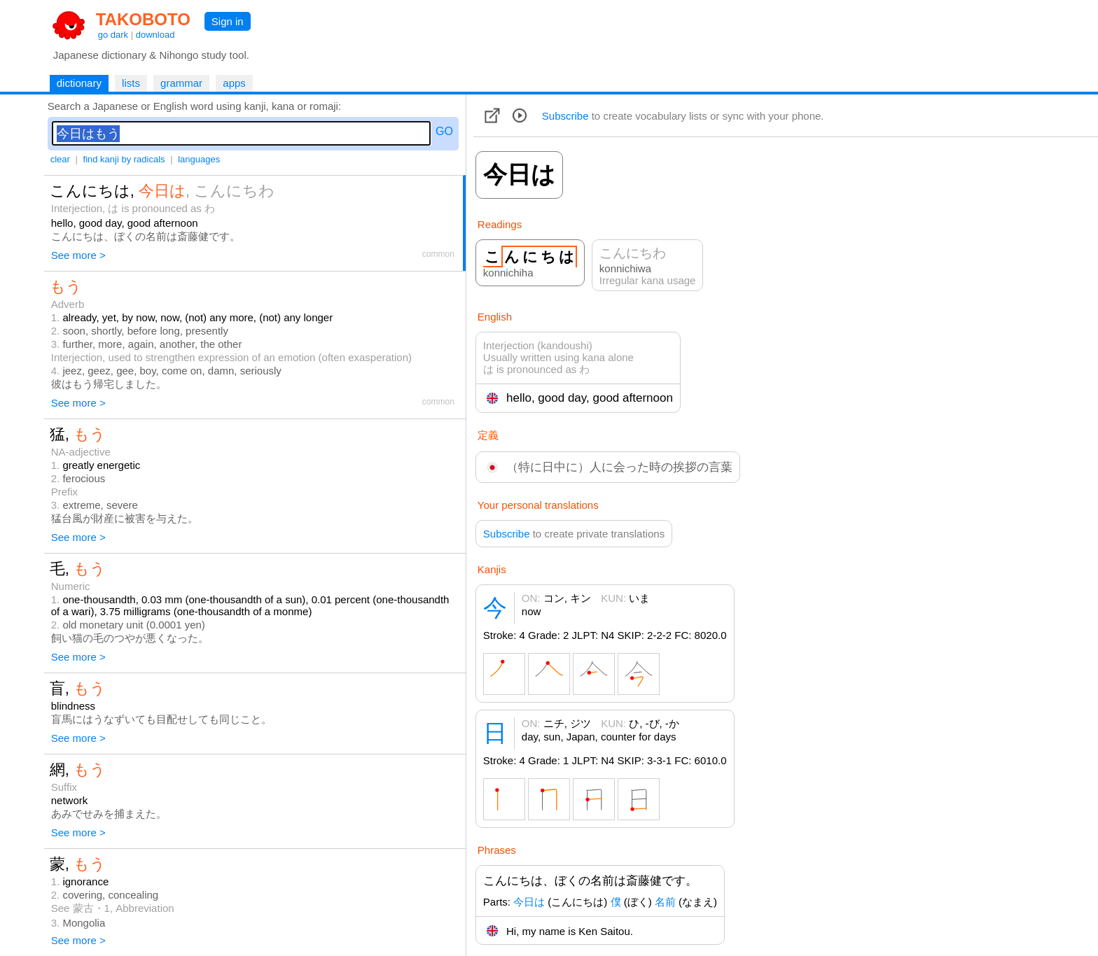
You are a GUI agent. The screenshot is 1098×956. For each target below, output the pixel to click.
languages (199, 159)
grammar (181, 83)
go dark (113, 34)
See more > (78, 255)
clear (60, 159)
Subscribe (565, 116)
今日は (529, 902)
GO (444, 131)
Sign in (227, 21)
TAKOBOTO (143, 19)
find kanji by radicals (124, 159)
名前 (665, 902)
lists (131, 83)
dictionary (79, 83)
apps (234, 83)
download (155, 34)
